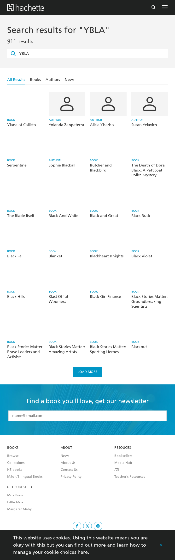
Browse (13, 456)
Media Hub (123, 463)
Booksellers (123, 456)
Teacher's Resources (129, 476)
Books (35, 79)
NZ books (14, 469)
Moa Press (15, 495)
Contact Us (69, 469)
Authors (53, 79)
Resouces (122, 447)
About (66, 447)
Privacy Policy (71, 476)
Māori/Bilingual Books (24, 476)
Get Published (19, 487)
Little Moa (15, 502)
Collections (15, 463)
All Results (16, 79)
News (69, 79)
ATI (116, 469)
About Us (68, 463)
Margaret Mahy (19, 509)
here (83, 552)
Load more (88, 372)
